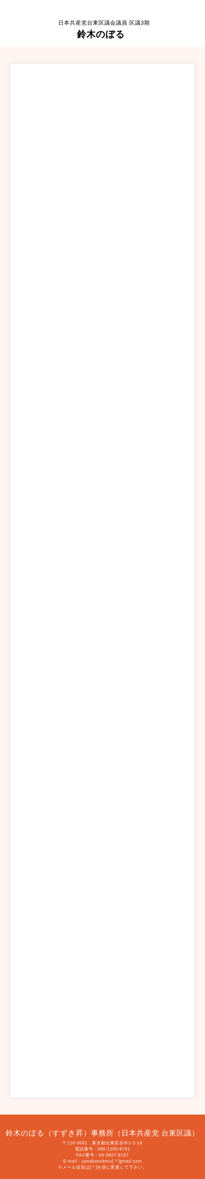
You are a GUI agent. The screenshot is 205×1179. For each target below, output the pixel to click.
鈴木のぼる (104, 29)
